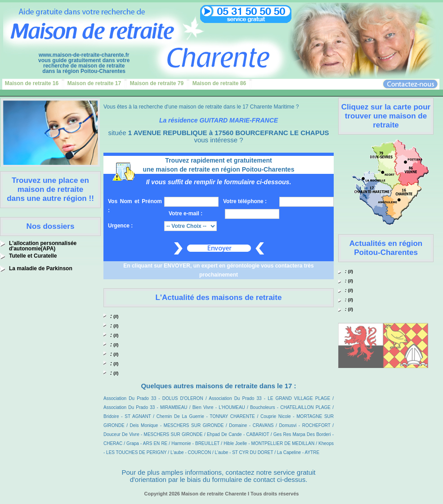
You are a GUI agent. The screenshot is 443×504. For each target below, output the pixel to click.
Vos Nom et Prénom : (135, 205)
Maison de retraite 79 (156, 83)
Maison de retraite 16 (31, 83)
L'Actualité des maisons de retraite (219, 297)
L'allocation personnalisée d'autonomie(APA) (42, 246)
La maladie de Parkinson (40, 268)
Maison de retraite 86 (219, 83)
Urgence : (120, 225)
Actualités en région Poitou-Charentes (385, 248)
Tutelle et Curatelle (33, 256)
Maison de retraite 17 (94, 83)
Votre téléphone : (245, 201)
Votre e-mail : (185, 213)
